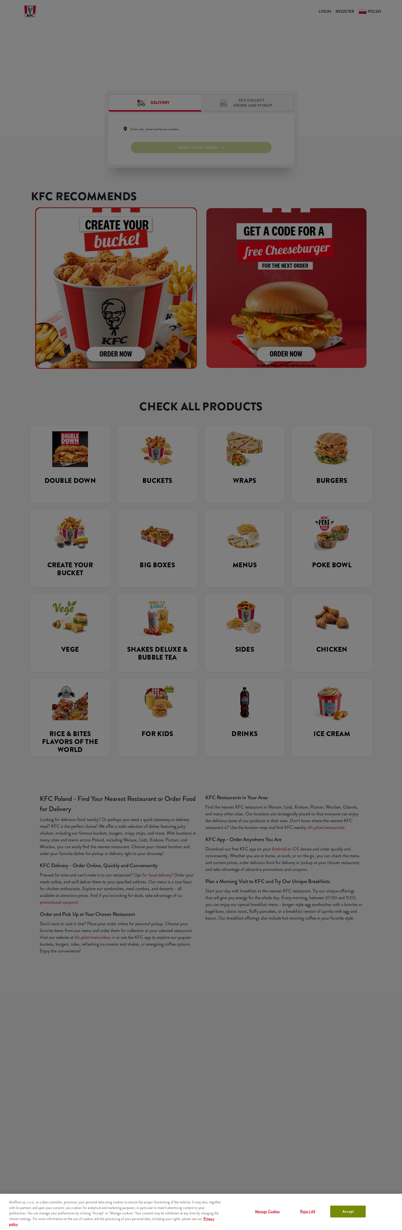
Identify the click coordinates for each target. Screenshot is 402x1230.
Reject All (307, 1211)
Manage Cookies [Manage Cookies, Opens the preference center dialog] (267, 1211)
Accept (347, 1211)
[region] (201, 1212)
